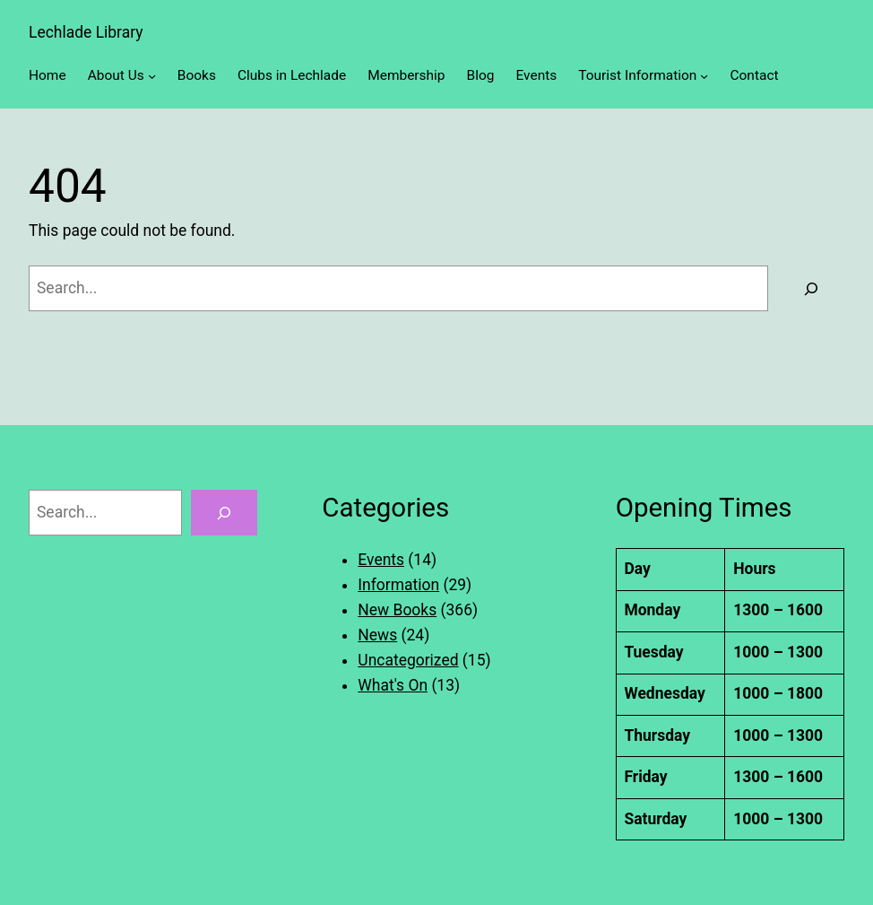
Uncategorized (408, 660)
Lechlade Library (86, 32)
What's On (393, 685)
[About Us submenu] (152, 76)
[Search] (810, 288)
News (377, 635)
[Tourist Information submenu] (704, 76)
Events (381, 560)
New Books (397, 610)
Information (398, 585)
